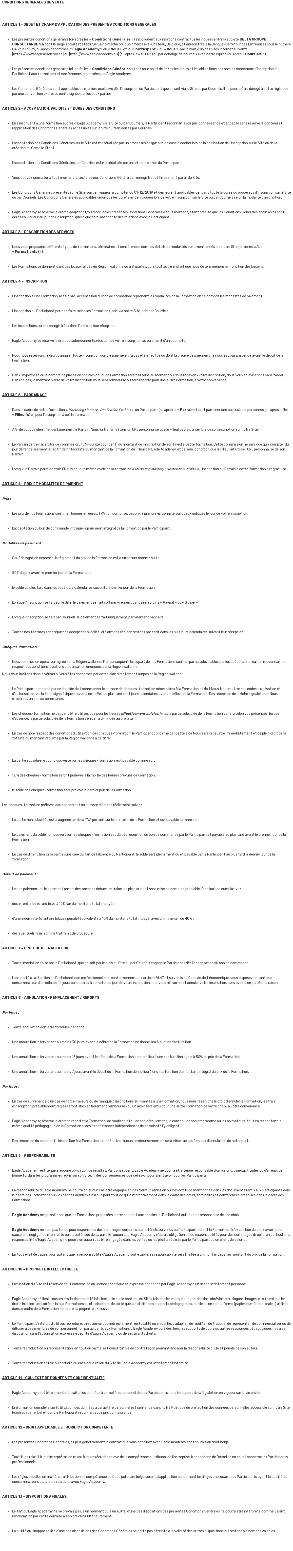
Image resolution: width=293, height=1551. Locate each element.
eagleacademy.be (27, 1412)
